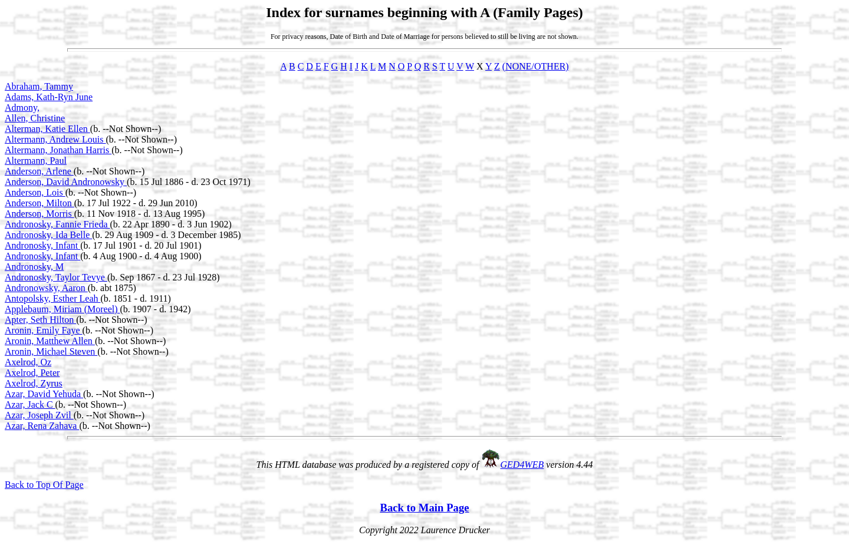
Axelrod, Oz (28, 362)
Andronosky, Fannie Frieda (57, 224)
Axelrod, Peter (32, 373)
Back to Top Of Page (44, 485)
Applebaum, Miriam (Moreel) (62, 309)
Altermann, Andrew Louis (55, 139)
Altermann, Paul (36, 161)
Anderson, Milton (39, 203)
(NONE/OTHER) (535, 66)
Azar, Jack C (30, 404)
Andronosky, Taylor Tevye (56, 277)
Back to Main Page (424, 507)
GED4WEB (522, 465)
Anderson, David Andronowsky (66, 182)
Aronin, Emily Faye (44, 330)
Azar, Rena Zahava (42, 426)
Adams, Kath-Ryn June (49, 97)
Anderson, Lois (35, 192)
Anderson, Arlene (39, 171)
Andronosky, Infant (42, 245)
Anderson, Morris (39, 214)
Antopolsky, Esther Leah (52, 298)
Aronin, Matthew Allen (50, 341)
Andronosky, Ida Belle (48, 235)
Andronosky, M (34, 267)
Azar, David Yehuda (44, 394)
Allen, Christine (35, 118)
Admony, (22, 108)
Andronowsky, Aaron (46, 288)
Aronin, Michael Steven (51, 351)
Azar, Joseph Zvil (39, 415)
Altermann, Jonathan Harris (58, 150)
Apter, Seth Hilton (40, 320)
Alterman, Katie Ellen (47, 129)
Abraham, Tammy (39, 86)
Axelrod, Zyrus (33, 383)
